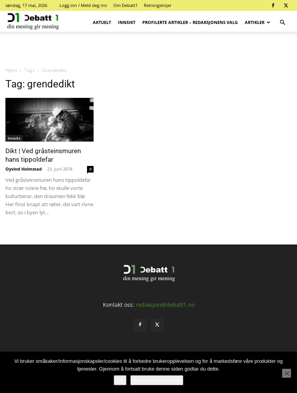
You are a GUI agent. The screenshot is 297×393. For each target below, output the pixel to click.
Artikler (257, 22)
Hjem (11, 70)
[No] (286, 373)
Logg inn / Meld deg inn (83, 5)
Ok (120, 380)
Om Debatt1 (125, 5)
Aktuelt (102, 22)
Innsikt (126, 22)
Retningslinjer (158, 5)
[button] (282, 22)
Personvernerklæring (156, 380)
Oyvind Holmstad (23, 169)
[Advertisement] (148, 48)
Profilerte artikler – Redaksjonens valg (190, 22)
